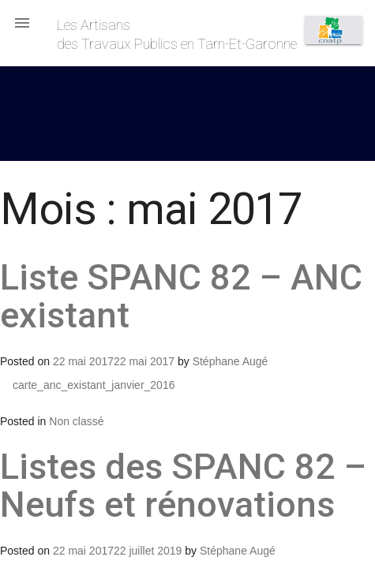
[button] (22, 22)
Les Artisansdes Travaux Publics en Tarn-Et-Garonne (177, 34)
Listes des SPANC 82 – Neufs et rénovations (183, 485)
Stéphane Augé (230, 361)
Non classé (76, 421)
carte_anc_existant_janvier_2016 (93, 385)
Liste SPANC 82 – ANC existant (181, 296)
